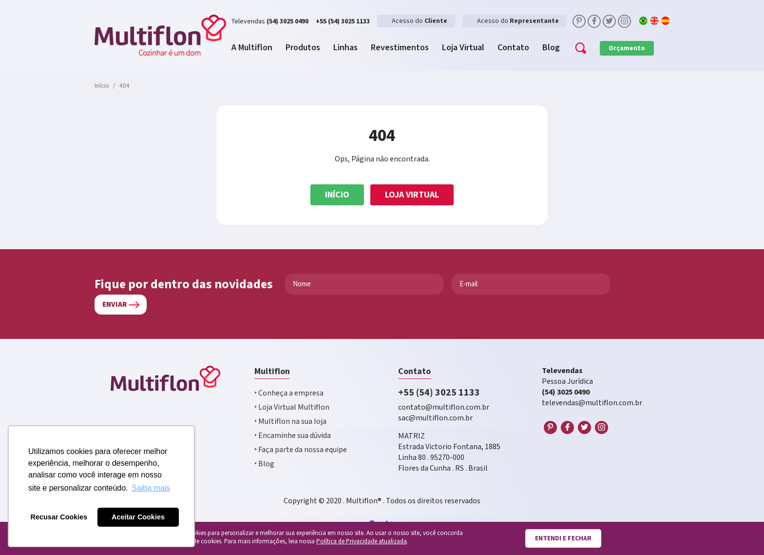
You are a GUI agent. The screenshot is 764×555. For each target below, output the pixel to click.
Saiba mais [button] (151, 488)
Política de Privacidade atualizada (361, 541)
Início (337, 194)
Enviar (114, 304)
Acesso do (419, 21)
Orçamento (627, 48)
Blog (264, 464)
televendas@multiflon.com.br (592, 403)
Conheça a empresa (289, 393)
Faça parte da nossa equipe (300, 450)
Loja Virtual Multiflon (291, 407)
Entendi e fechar (563, 538)
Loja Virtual (412, 194)
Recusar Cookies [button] (59, 517)
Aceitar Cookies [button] (138, 517)
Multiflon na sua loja (290, 421)
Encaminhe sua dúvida (292, 436)
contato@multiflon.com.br (443, 407)
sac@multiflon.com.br (435, 418)
